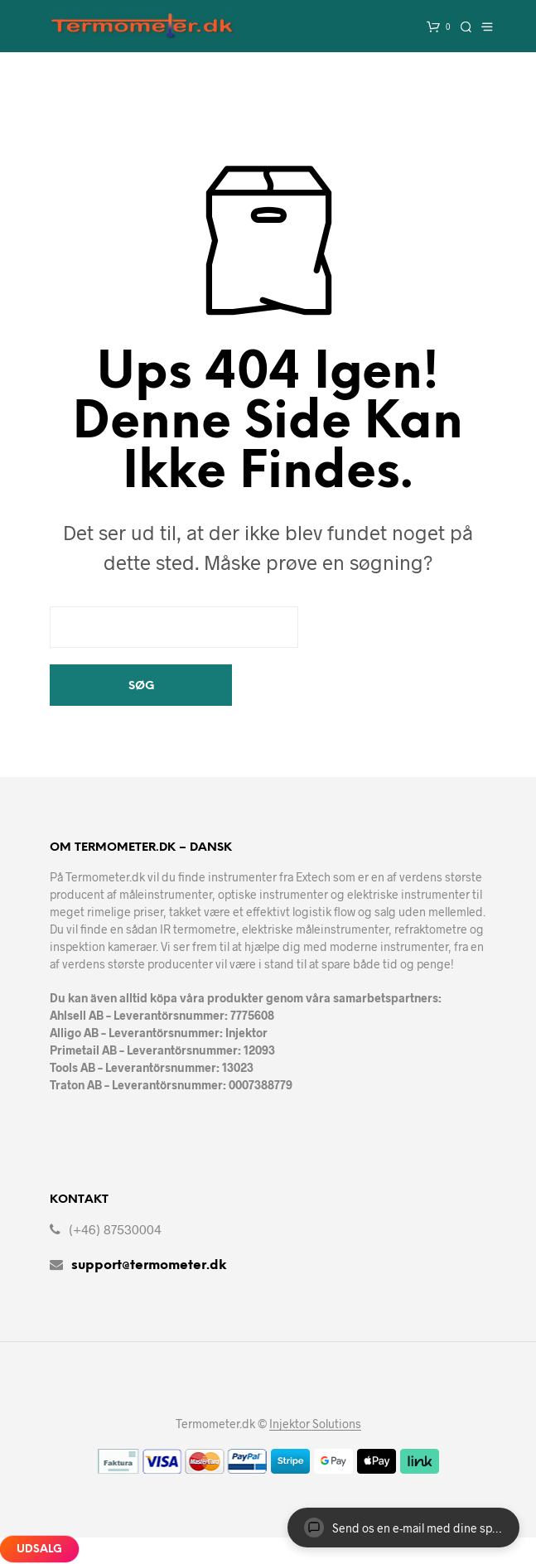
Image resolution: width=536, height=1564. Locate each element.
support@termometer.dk (148, 1265)
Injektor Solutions (315, 1424)
